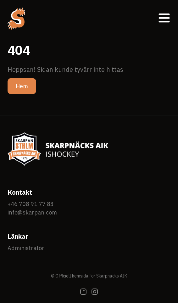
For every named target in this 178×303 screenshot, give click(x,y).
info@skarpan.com (32, 212)
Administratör (26, 248)
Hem (22, 86)
